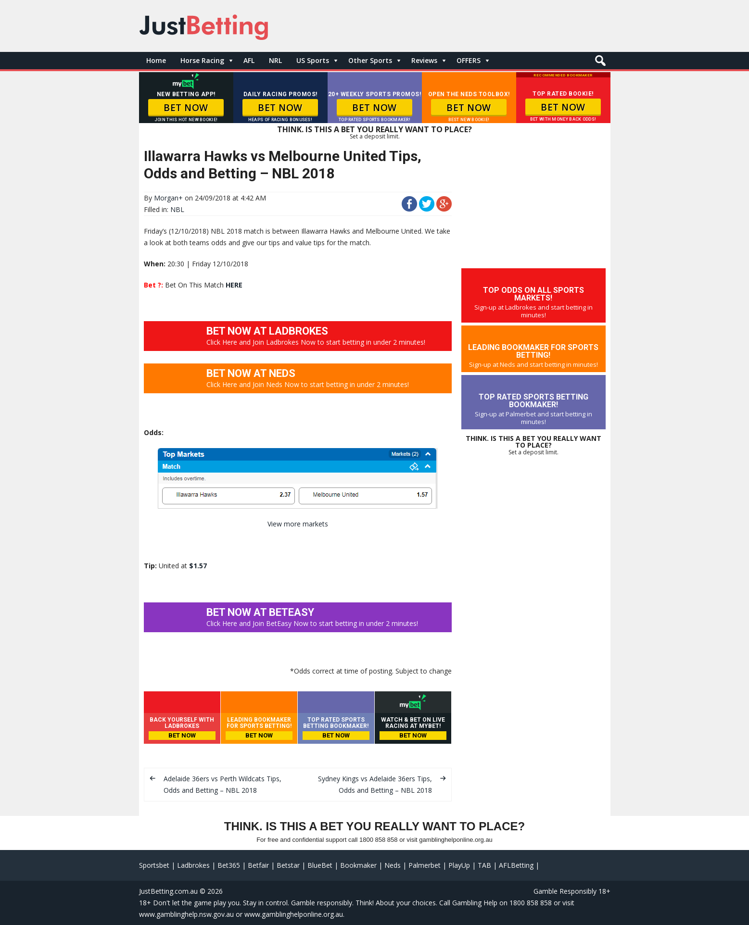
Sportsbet (154, 865)
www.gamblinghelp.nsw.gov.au (186, 914)
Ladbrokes (193, 865)
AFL (248, 60)
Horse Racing (202, 60)
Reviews (424, 60)
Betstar (288, 865)
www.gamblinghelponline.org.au (293, 914)
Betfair (258, 865)
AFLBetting (516, 865)
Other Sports (370, 60)
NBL (177, 209)
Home (156, 60)
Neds (392, 865)
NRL (275, 60)
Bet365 (228, 865)
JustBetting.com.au (168, 891)
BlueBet (319, 865)
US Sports (312, 60)
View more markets (297, 523)
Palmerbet (424, 865)
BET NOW (186, 107)
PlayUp (459, 865)
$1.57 (198, 565)
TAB (484, 865)
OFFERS (469, 60)
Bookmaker (358, 865)
